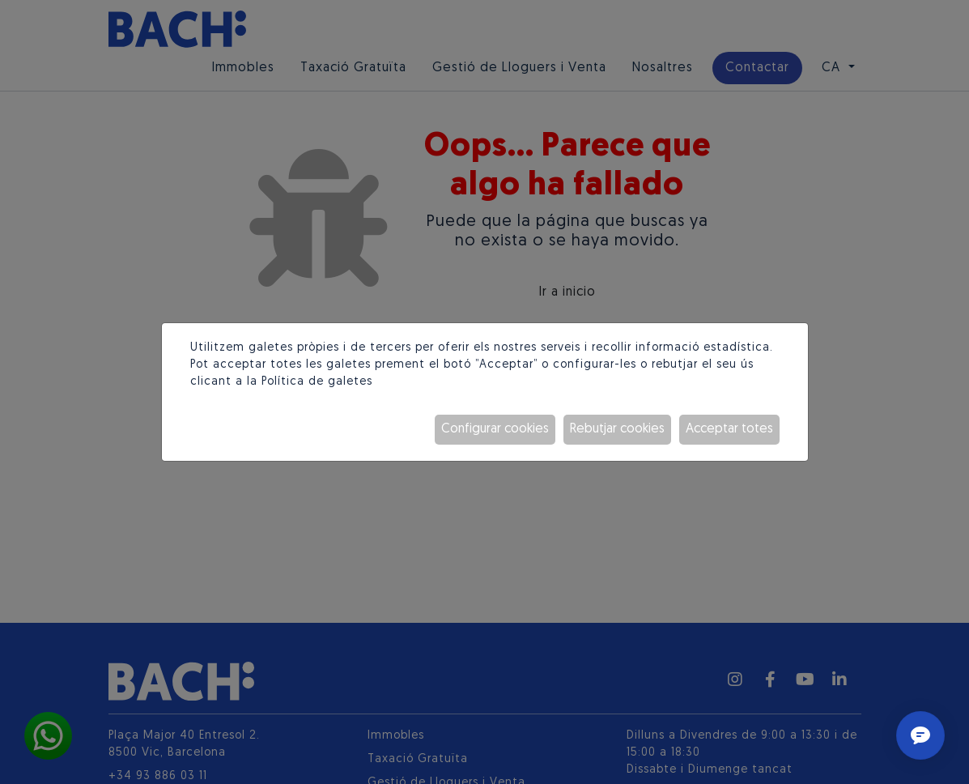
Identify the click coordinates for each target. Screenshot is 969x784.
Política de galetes (316, 382)
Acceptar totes (729, 429)
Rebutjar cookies (617, 429)
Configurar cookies (495, 429)
